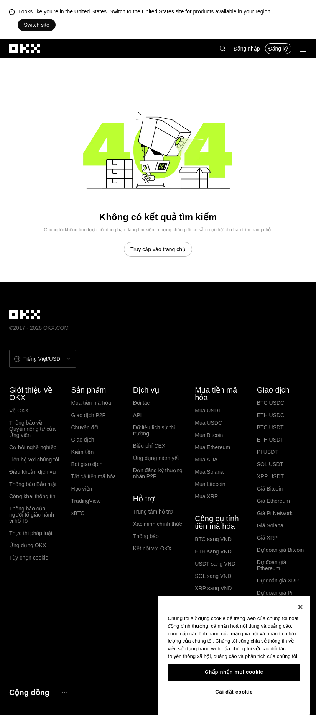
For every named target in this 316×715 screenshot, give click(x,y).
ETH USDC (271, 415)
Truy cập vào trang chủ (158, 249)
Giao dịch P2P (88, 415)
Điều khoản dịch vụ (32, 472)
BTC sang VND (213, 539)
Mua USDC (208, 423)
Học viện (81, 489)
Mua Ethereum (212, 447)
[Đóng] (300, 607)
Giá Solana (270, 525)
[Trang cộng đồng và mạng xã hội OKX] (64, 692)
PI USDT (267, 452)
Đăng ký (278, 49)
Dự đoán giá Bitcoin (280, 550)
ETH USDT (270, 440)
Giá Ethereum (273, 501)
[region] (234, 655)
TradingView (85, 501)
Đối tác (141, 403)
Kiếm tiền (82, 452)
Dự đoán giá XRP (278, 581)
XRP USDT (270, 476)
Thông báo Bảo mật (32, 484)
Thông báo (146, 536)
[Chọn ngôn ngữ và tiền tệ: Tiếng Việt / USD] (42, 359)
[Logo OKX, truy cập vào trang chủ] (25, 49)
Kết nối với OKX (152, 548)
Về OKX (19, 410)
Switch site (36, 25)
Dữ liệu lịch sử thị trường (154, 430)
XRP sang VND (213, 588)
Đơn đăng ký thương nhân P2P (158, 473)
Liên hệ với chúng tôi (34, 459)
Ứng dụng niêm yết (156, 458)
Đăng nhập (247, 49)
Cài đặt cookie (234, 692)
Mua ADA (206, 459)
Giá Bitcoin (270, 489)
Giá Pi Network (275, 513)
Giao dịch (82, 440)
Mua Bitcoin (209, 435)
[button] (222, 48)
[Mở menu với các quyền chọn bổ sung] (303, 49)
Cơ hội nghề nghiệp (32, 447)
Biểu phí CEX (149, 446)
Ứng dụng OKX (27, 545)
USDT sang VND (215, 564)
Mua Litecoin (210, 484)
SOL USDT (270, 464)
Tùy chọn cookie (28, 558)
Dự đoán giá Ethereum (271, 565)
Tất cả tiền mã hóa (93, 476)
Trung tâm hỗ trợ (153, 512)
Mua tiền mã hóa (91, 403)
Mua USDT (208, 410)
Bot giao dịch (86, 464)
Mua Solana (209, 472)
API (137, 415)
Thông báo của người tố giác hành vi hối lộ (31, 515)
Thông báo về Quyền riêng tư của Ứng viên (32, 429)
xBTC (77, 513)
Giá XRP (267, 538)
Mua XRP (206, 496)
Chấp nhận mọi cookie (234, 672)
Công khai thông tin (32, 496)
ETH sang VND (213, 551)
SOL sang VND (213, 576)
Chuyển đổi (84, 427)
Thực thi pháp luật (31, 533)
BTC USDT (270, 427)
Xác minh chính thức (157, 524)
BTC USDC (271, 403)
